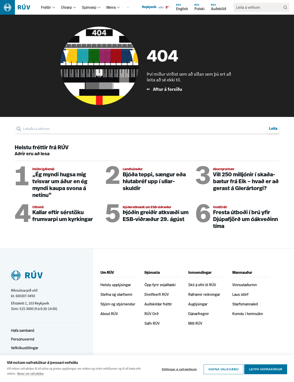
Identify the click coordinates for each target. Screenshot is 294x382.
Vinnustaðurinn (244, 284)
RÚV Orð (151, 313)
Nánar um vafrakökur (30, 374)
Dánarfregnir (198, 313)
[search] (259, 7)
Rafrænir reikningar (204, 294)
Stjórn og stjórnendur (117, 304)
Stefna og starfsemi (116, 294)
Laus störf (240, 294)
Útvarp (66, 7)
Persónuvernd (22, 339)
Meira (111, 7)
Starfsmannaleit (245, 304)
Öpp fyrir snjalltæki (160, 284)
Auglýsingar (198, 304)
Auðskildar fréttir (158, 304)
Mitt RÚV (195, 323)
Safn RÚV (152, 323)
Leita (273, 129)
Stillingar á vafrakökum (177, 368)
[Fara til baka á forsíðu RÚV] (191, 89)
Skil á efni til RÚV (202, 284)
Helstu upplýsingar (115, 284)
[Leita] (285, 7)
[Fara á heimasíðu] (19, 7)
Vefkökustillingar (24, 348)
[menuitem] (53, 7)
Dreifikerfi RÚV (156, 294)
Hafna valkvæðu (222, 368)
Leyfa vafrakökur (265, 368)
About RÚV (109, 313)
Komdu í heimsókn (247, 313)
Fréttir (46, 7)
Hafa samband (22, 330)
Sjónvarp (89, 7)
